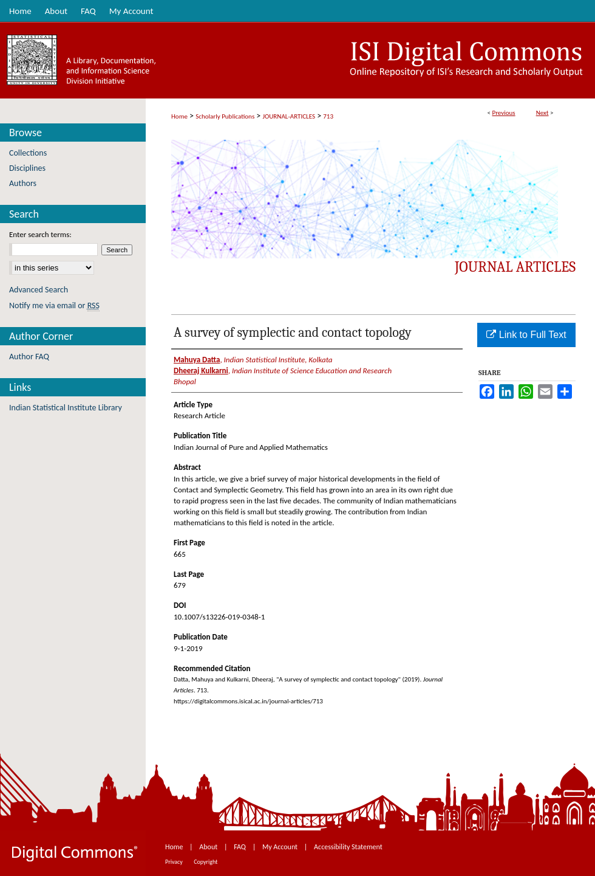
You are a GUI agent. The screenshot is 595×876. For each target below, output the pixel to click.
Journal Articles (515, 266)
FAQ (240, 847)
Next (542, 113)
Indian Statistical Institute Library (65, 407)
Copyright (205, 862)
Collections (28, 153)
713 (328, 116)
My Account (280, 847)
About (209, 847)
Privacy (174, 862)
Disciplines (27, 168)
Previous (503, 113)
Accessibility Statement (348, 847)
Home (179, 116)
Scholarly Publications (224, 116)
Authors (22, 183)
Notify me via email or (54, 305)
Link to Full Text (526, 334)
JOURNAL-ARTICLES (289, 116)
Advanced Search (38, 290)
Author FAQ (29, 356)
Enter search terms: (40, 234)
